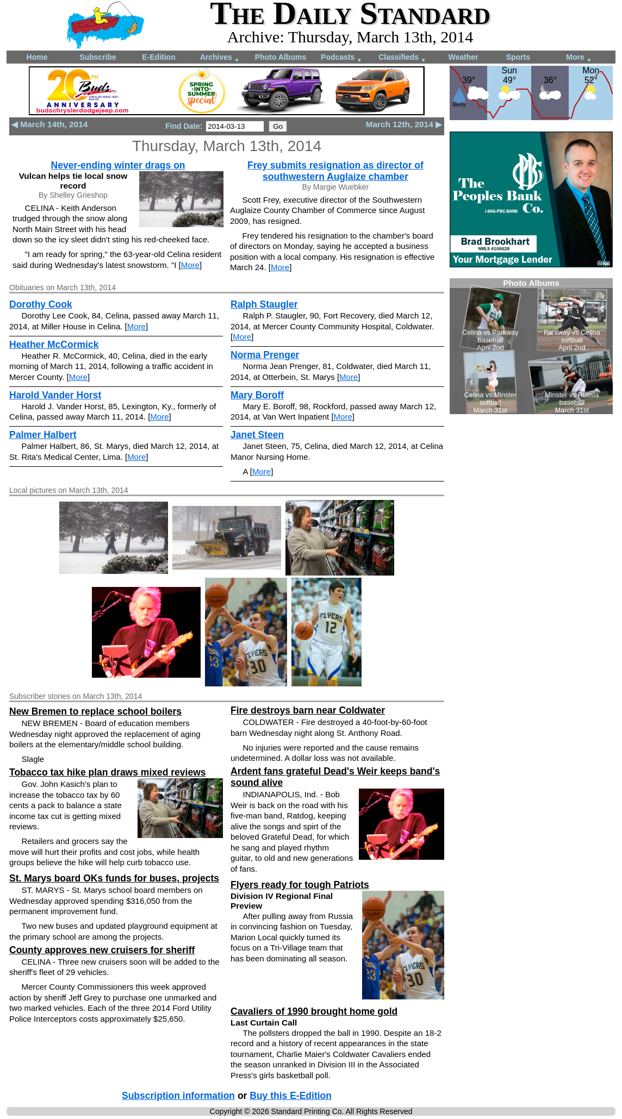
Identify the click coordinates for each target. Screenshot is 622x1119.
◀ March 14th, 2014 (49, 124)
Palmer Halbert (43, 434)
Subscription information (178, 1095)
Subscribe (97, 57)
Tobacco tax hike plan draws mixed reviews (107, 772)
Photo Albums (280, 57)
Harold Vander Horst (55, 395)
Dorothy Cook (40, 304)
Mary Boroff (257, 395)
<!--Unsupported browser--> (531, 346)
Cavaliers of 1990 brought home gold (314, 1011)
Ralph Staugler (264, 304)
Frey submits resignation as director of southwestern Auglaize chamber (335, 171)
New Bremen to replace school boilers (95, 711)
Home (37, 57)
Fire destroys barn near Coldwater (308, 710)
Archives (220, 58)
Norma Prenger (265, 354)
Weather (463, 57)
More (579, 58)
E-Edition (158, 57)
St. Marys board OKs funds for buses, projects (114, 878)
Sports (518, 57)
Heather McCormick (53, 344)
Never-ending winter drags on (118, 165)
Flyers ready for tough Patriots (300, 884)
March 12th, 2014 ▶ (404, 124)
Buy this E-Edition (291, 1095)
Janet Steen (257, 434)
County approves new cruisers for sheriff (102, 950)
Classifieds (402, 58)
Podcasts (341, 58)
